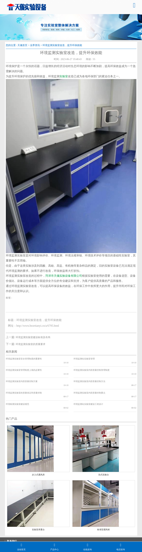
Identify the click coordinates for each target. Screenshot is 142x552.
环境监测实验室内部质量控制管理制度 (92, 366)
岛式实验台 (103, 455)
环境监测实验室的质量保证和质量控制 (24, 381)
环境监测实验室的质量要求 (30, 344)
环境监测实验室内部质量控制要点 (89, 381)
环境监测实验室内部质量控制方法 (89, 374)
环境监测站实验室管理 (84, 359)
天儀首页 (22, 45)
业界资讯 (35, 45)
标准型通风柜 (103, 510)
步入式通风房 (38, 455)
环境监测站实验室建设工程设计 (88, 389)
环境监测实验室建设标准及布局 (33, 337)
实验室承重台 (38, 510)
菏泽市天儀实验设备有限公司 (63, 275)
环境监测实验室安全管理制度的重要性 (24, 359)
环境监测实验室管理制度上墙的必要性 (24, 366)
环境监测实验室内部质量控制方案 (22, 374)
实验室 (63, 76)
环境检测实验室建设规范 (17, 389)
